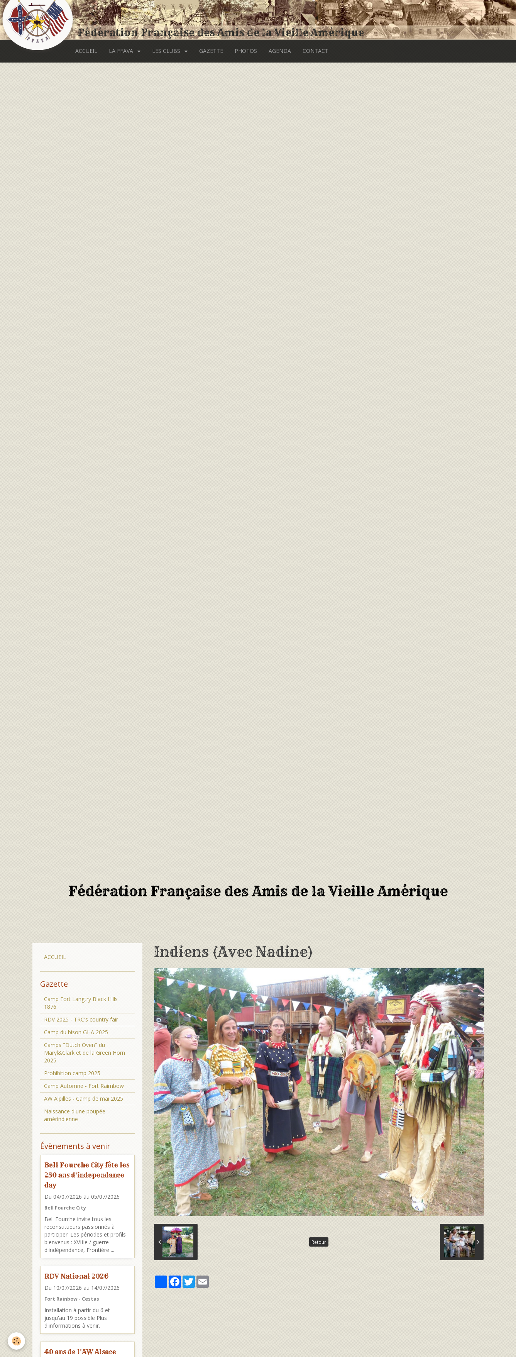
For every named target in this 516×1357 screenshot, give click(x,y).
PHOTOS (246, 50)
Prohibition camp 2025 (72, 1073)
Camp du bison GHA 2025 (76, 1032)
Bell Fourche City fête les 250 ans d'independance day (86, 1175)
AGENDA (280, 50)
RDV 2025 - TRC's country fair (81, 1019)
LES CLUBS (167, 50)
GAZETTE (211, 50)
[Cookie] (16, 1341)
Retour (318, 1242)
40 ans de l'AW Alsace (80, 1352)
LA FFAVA (122, 50)
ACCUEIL (86, 50)
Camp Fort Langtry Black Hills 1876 (81, 1002)
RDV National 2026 (76, 1276)
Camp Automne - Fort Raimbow (84, 1085)
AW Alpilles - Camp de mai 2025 (83, 1098)
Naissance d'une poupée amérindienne (74, 1115)
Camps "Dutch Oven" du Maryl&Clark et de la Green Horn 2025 (84, 1052)
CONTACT (315, 50)
